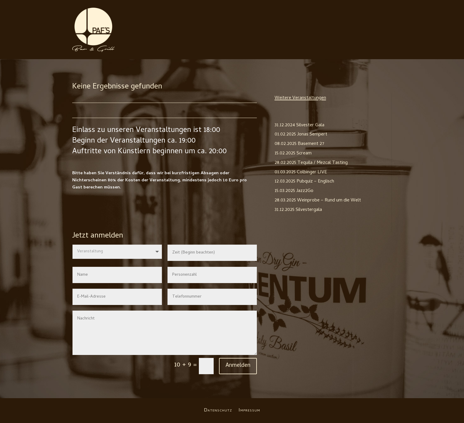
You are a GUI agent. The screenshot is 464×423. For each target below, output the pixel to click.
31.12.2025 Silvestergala (298, 210)
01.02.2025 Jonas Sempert (301, 134)
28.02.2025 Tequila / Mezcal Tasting (311, 163)
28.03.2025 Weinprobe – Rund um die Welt (318, 200)
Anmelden (237, 366)
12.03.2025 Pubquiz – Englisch (304, 181)
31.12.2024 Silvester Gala (299, 125)
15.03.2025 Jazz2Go (294, 191)
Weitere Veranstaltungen (300, 98)
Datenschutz (218, 410)
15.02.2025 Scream (293, 153)
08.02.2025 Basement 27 (299, 144)
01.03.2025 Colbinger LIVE (301, 172)
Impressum (249, 410)
